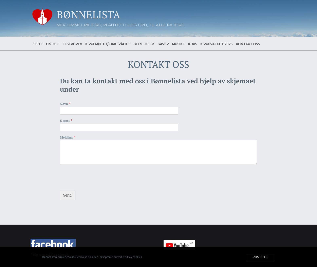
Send (67, 195)
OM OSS (52, 44)
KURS (192, 44)
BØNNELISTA (88, 14)
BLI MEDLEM (143, 44)
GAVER (163, 44)
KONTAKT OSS (248, 44)
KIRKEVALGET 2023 (216, 44)
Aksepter (261, 257)
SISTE (38, 44)
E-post (66, 121)
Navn (65, 104)
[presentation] (91, 183)
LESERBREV (72, 44)
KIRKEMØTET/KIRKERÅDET (107, 44)
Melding (67, 137)
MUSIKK (178, 44)
